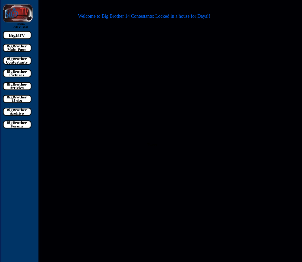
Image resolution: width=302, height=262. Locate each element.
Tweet (152, 145)
